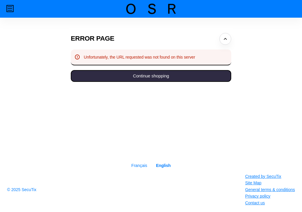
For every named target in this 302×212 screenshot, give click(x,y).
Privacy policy (257, 196)
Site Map (253, 182)
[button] (10, 8)
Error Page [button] (92, 38)
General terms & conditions (270, 189)
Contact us (255, 203)
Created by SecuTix (263, 176)
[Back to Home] (151, 9)
